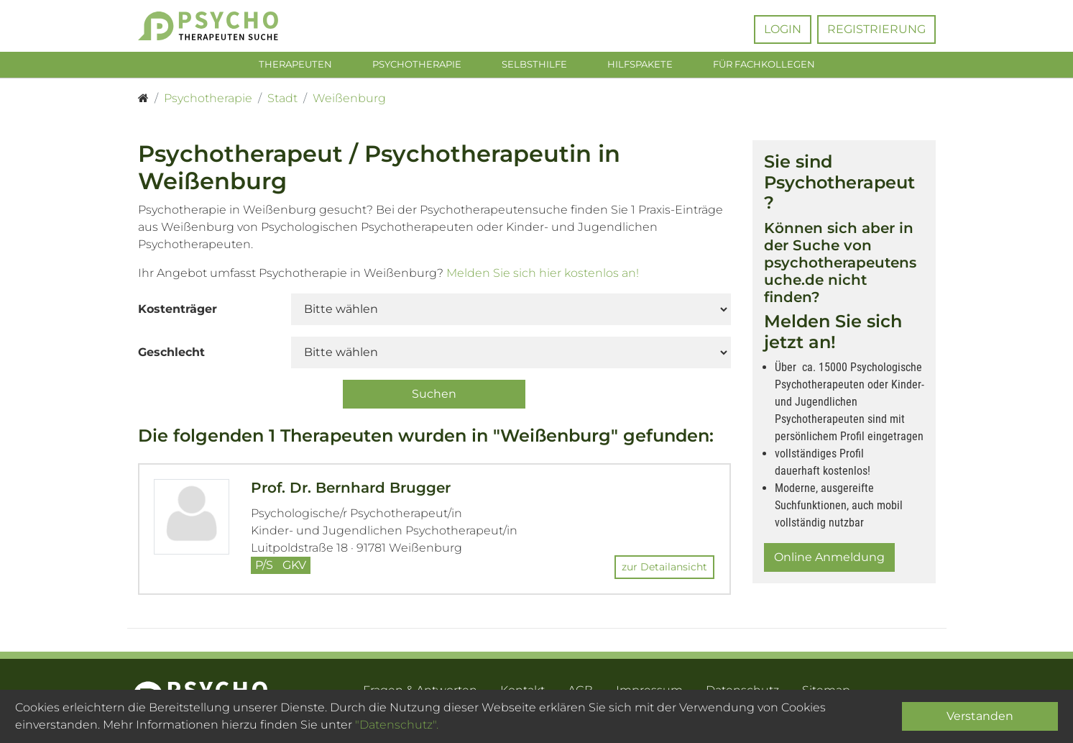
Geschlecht (171, 355)
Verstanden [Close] (980, 716)
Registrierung (876, 29)
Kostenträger (177, 312)
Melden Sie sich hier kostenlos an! (542, 276)
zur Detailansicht (664, 570)
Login (782, 29)
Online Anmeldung (829, 560)
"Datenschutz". (396, 724)
